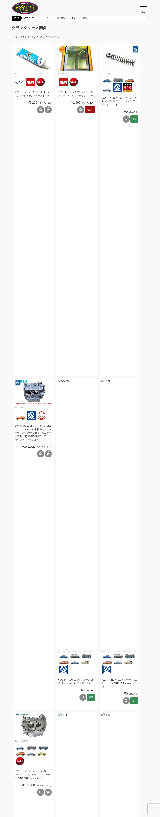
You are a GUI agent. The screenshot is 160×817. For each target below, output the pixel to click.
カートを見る (134, 805)
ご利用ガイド (43, 805)
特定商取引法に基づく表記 (66, 805)
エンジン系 (44, 18)
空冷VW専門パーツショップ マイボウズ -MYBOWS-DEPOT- (29, 8)
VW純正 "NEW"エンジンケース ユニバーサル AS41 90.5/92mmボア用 (75, 289)
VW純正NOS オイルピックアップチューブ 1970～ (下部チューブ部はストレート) (32, 374)
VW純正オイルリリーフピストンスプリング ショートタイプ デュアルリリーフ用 (76, 738)
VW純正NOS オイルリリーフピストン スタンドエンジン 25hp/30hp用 (76, 556)
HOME (16, 18)
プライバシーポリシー (93, 805)
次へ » (88, 778)
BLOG (30, 805)
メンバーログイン (115, 805)
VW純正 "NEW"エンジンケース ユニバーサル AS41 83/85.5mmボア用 (119, 198)
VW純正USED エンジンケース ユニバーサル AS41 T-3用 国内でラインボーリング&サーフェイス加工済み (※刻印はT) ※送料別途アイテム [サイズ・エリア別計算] (33, 190)
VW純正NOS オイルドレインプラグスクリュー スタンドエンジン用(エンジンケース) (119, 738)
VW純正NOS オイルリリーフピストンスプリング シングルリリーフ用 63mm (32, 747)
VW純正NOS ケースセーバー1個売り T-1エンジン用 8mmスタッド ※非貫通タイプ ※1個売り (76, 459)
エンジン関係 (59, 18)
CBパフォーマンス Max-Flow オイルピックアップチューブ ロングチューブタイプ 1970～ (119, 374)
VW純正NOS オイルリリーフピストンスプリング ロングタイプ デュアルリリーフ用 (119, 101)
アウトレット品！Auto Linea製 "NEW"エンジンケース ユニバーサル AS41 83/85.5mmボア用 (32, 289)
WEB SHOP (29, 18)
